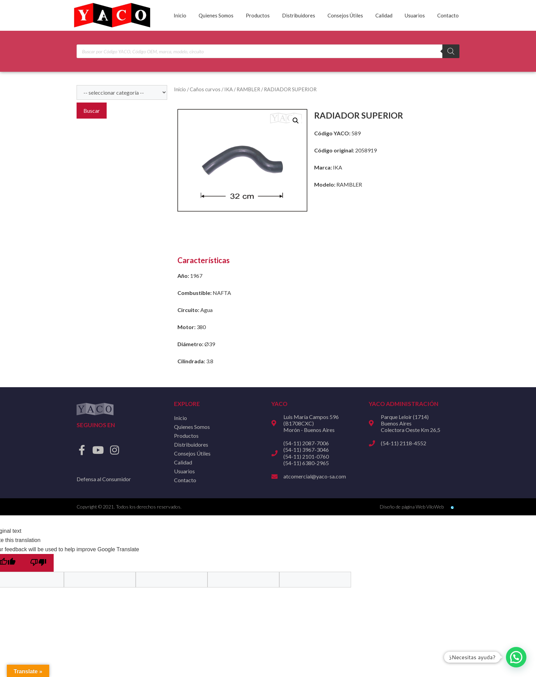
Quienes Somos (216, 15)
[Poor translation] (38, 563)
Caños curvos (205, 89)
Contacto (448, 15)
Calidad (383, 15)
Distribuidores (298, 15)
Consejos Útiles (345, 15)
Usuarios (415, 15)
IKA (228, 89)
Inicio (180, 15)
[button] (296, 120)
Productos (258, 15)
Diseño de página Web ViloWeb (412, 507)
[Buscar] (450, 51)
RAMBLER (248, 89)
